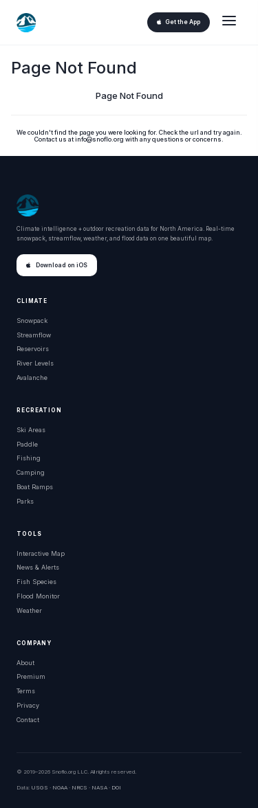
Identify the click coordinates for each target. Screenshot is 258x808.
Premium (31, 676)
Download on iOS (56, 265)
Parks (25, 501)
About (25, 662)
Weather (29, 610)
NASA (99, 787)
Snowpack (32, 320)
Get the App (178, 22)
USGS (39, 787)
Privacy (28, 705)
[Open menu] (229, 22)
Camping (31, 472)
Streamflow (34, 335)
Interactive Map (41, 553)
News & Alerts (38, 567)
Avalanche (32, 377)
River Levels (35, 363)
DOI (116, 787)
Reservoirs (33, 348)
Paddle (27, 444)
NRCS (79, 787)
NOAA (59, 787)
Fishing (29, 458)
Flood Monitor (38, 596)
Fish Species (36, 581)
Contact (28, 719)
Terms (26, 691)
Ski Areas (31, 430)
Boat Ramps (35, 487)
